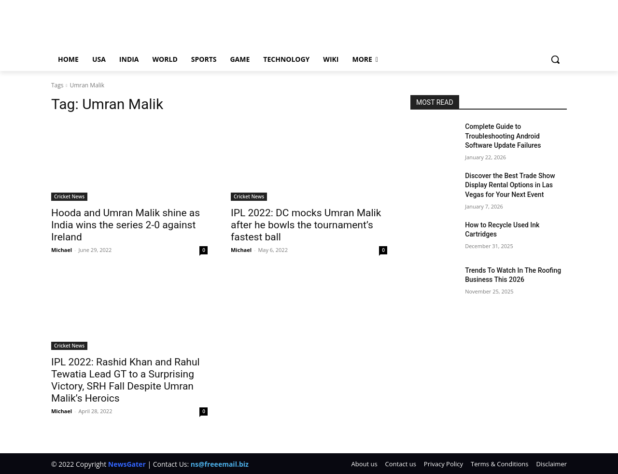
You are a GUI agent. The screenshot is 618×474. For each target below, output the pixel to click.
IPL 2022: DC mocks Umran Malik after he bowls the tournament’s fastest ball (306, 225)
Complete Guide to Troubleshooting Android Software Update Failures (503, 136)
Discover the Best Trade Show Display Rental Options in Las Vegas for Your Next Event (510, 185)
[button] (555, 59)
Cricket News (69, 196)
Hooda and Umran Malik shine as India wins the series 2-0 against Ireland (125, 225)
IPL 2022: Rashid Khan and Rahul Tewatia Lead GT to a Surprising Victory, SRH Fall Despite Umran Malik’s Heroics (125, 380)
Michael (61, 249)
